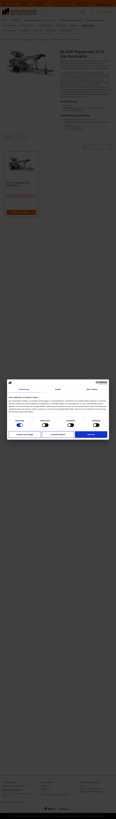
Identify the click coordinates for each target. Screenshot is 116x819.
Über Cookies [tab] (92, 389)
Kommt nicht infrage (25, 434)
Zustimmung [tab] (24, 389)
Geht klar (91, 434)
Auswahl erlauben (58, 434)
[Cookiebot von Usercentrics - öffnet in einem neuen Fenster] (97, 382)
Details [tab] (58, 389)
